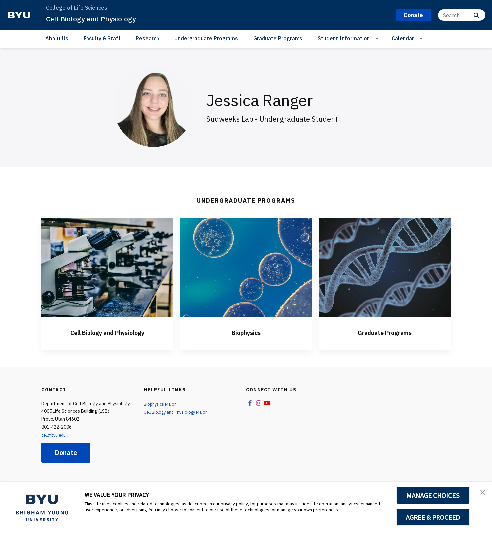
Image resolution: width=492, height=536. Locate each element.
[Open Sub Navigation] (377, 38)
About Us (56, 38)
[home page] (19, 15)
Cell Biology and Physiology (96, 18)
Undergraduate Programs (206, 38)
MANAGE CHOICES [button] (433, 495)
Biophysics (246, 332)
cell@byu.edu (55, 435)
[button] (481, 493)
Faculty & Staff (102, 38)
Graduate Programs (277, 38)
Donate (66, 452)
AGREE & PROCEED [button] (433, 517)
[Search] (461, 15)
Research (147, 38)
